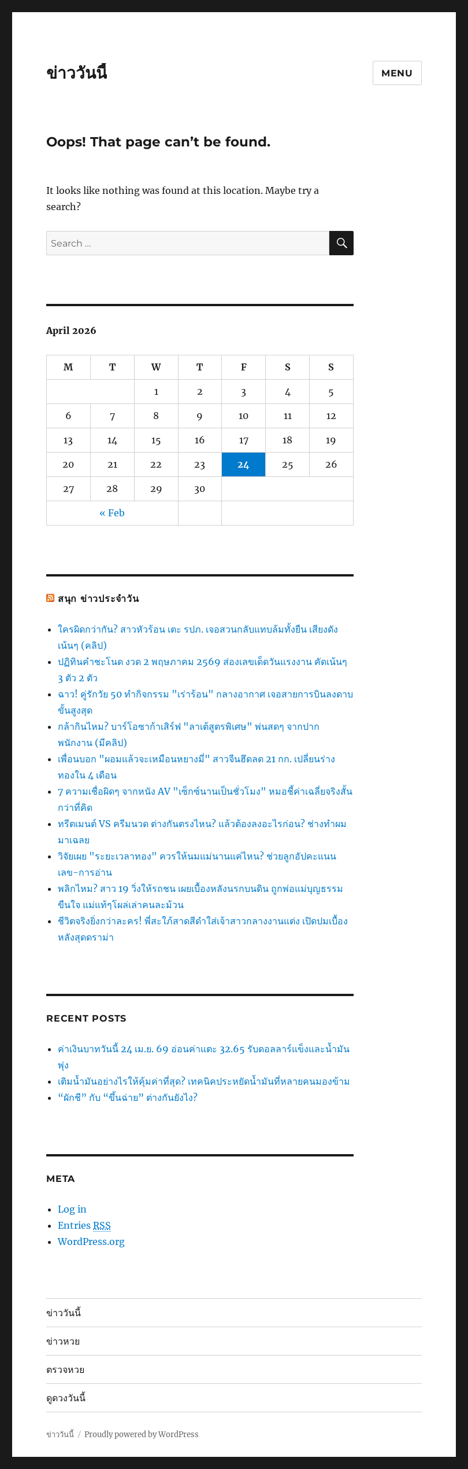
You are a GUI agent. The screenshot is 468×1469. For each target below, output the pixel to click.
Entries (84, 1226)
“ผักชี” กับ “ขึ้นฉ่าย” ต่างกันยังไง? (128, 1097)
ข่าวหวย (63, 1341)
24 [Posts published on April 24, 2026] (243, 464)
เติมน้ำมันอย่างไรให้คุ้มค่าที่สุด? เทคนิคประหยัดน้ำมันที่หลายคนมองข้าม (204, 1081)
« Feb (112, 513)
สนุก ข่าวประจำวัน (98, 598)
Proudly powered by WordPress (141, 1434)
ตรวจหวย (65, 1369)
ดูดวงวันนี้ (66, 1398)
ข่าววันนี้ (76, 73)
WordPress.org (91, 1241)
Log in (72, 1209)
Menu (397, 73)
